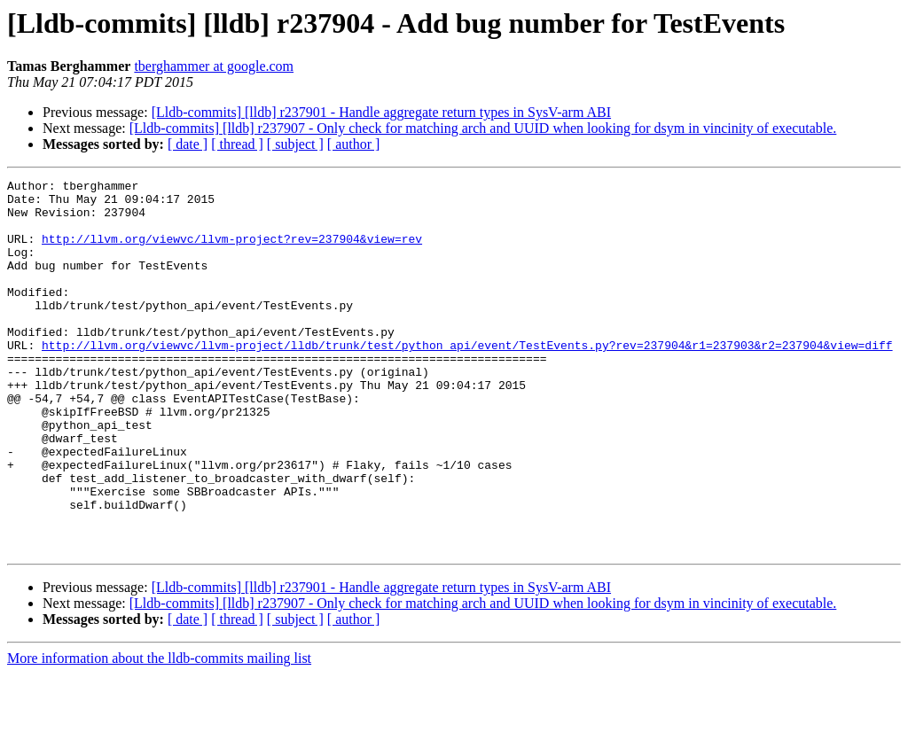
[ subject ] (295, 144)
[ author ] (353, 144)
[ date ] (187, 144)
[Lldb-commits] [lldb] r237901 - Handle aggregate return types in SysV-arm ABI (381, 112)
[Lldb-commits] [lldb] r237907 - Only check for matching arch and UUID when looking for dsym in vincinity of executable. (483, 128)
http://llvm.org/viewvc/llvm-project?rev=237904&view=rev (232, 252)
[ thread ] (237, 144)
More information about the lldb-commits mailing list (159, 732)
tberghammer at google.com (214, 66)
